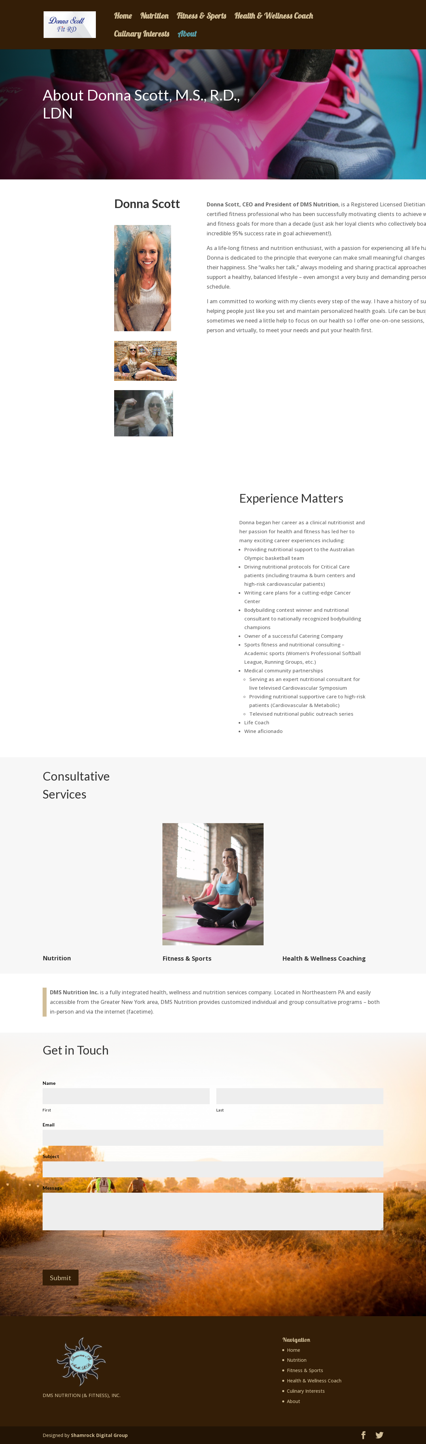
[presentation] (93, 1250)
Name (49, 1083)
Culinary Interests (141, 35)
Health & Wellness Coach (273, 17)
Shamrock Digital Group (99, 1435)
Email (49, 1124)
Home (123, 17)
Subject (51, 1156)
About (187, 35)
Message (52, 1188)
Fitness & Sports (201, 17)
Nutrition (154, 17)
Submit (60, 1278)
